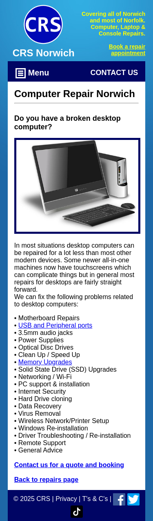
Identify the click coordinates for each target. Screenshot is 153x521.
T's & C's (95, 498)
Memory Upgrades (45, 362)
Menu (32, 73)
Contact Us (114, 73)
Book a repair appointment (127, 49)
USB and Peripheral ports (55, 325)
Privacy (66, 498)
